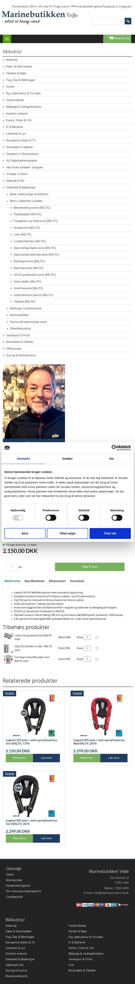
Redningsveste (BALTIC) (29, 268)
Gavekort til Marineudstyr (22, 153)
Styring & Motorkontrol (21, 355)
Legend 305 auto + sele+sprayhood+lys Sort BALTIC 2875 (31, 822)
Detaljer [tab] (67, 458)
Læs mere (46, 758)
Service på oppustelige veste (28, 321)
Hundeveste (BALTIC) (27, 227)
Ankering (11, 59)
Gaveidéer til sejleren (19, 147)
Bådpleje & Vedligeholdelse (23, 106)
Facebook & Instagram (116, 6)
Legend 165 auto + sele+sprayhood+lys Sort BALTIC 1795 (31, 741)
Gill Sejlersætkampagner (21, 160)
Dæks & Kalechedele (19, 66)
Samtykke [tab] (23, 458)
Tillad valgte (67, 533)
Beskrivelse (12, 581)
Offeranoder (13, 348)
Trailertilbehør (15, 100)
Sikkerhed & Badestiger (20, 187)
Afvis (25, 533)
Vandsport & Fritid (18, 335)
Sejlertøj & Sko (15, 180)
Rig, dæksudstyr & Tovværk (23, 93)
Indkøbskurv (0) (121, 38)
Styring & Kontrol (16, 970)
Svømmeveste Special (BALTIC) (33, 295)
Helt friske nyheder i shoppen (24, 167)
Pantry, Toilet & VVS (19, 120)
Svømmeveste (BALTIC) (28, 288)
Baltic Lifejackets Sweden (26, 200)
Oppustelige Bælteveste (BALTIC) (35, 247)
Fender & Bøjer (78, 931)
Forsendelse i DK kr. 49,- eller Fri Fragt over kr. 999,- (44, 6)
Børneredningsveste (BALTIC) (32, 207)
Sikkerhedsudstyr (20, 328)
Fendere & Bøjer (16, 73)
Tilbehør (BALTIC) (24, 301)
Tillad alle (110, 533)
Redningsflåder (19, 315)
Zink (71, 964)
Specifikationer (34, 581)
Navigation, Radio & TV (21, 140)
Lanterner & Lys (16, 133)
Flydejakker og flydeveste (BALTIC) (35, 220)
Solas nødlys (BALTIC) (27, 281)
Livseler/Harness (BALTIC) (30, 241)
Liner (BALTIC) (22, 234)
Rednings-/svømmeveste (26, 308)
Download (77, 581)
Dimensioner (57, 581)
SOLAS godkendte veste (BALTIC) (35, 274)
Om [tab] (111, 458)
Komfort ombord (17, 113)
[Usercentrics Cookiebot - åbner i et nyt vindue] (114, 448)
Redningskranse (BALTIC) (29, 261)
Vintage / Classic (17, 173)
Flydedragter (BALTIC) (28, 214)
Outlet (10, 86)
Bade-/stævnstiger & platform (29, 194)
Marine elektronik (16, 976)
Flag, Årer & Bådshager (20, 80)
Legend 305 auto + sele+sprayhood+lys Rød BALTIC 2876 (99, 741)
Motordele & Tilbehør (19, 341)
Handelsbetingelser (89, 6)
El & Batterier (14, 126)
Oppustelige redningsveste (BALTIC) (36, 254)
